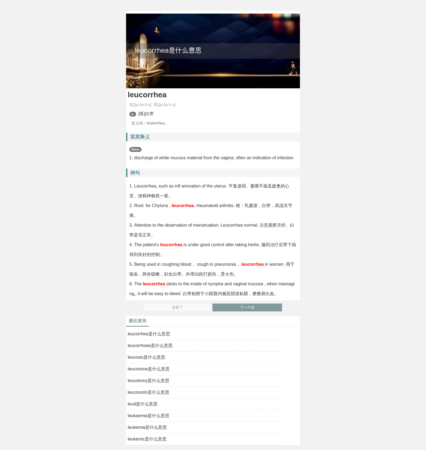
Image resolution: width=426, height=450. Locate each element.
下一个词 (247, 307)
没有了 (177, 307)
